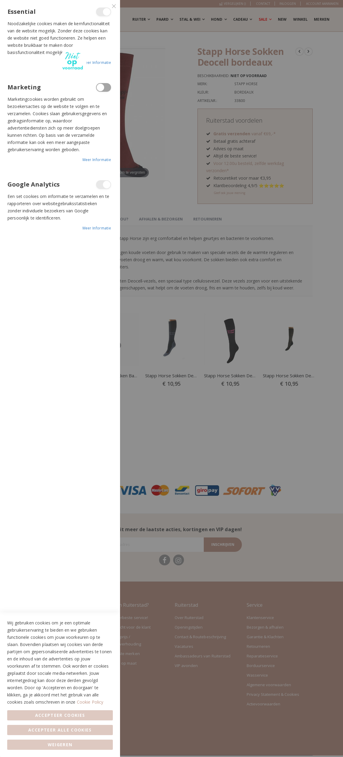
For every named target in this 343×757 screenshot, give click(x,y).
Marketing (103, 87)
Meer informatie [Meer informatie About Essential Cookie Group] (97, 62)
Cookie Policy (90, 702)
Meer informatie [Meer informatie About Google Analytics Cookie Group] (97, 228)
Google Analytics (103, 184)
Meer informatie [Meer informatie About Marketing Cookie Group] (97, 159)
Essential (103, 11)
